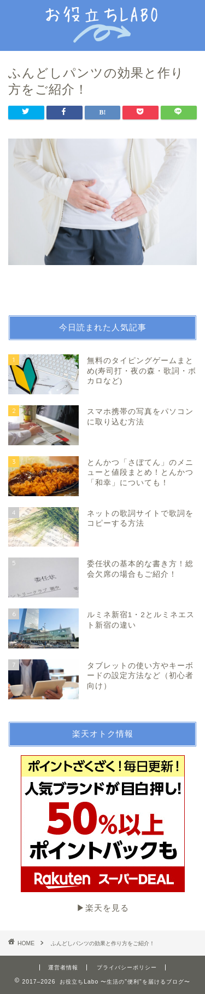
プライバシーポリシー (127, 967)
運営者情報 (63, 967)
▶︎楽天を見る (103, 833)
